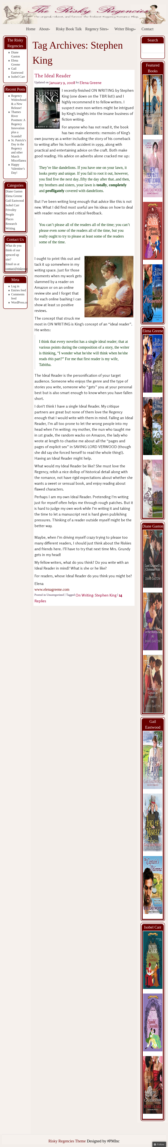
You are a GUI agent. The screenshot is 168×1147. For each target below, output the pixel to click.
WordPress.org (20, 302)
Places (9, 219)
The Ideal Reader (52, 75)
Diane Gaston (14, 191)
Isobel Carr (18, 76)
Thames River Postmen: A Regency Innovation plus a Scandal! (18, 124)
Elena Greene (14, 196)
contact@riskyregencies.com (23, 268)
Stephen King (105, 595)
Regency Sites (97, 29)
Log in (15, 286)
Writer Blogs (125, 29)
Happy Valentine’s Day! (18, 168)
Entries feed (18, 290)
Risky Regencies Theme (67, 1141)
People (10, 214)
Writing (10, 228)
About (44, 29)
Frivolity (11, 210)
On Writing (84, 595)
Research (11, 223)
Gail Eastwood (15, 200)
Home (31, 29)
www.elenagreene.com (51, 589)
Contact (147, 29)
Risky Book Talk (69, 29)
